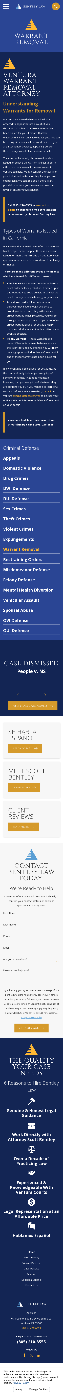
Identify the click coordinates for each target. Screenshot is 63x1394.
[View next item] (45, 694)
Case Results (31, 1268)
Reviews (31, 1274)
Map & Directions (31, 1327)
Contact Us (31, 1285)
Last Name (9, 924)
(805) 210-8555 (31, 1341)
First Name (9, 913)
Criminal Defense (31, 1263)
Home (31, 1252)
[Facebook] (24, 1355)
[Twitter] (31, 1355)
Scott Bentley (31, 1257)
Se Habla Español (31, 1279)
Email (6, 947)
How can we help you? (16, 970)
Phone (7, 936)
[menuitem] (31, 459)
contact (47, 391)
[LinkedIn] (38, 1355)
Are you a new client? (15, 959)
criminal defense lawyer (26, 395)
